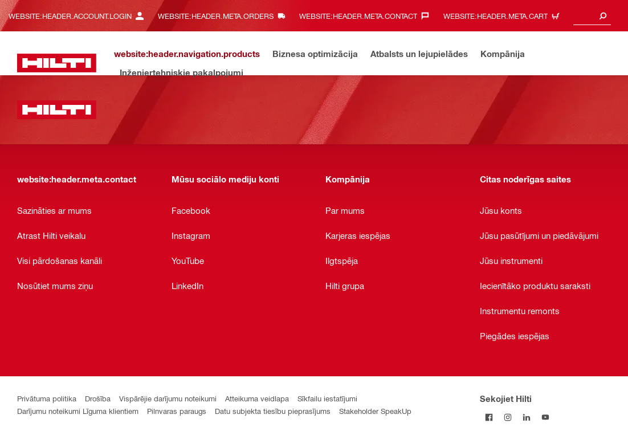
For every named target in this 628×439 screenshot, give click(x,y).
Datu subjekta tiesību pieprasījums (273, 411)
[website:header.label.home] (56, 63)
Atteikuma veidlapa (257, 398)
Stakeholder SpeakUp (375, 411)
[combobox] (592, 15)
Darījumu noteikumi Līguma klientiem (77, 411)
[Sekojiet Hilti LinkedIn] (526, 417)
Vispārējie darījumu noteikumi (168, 398)
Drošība (98, 398)
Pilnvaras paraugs (176, 411)
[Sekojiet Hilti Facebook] (489, 417)
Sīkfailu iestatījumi (327, 398)
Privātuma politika (46, 398)
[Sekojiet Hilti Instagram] (508, 417)
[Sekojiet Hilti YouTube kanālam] (545, 417)
